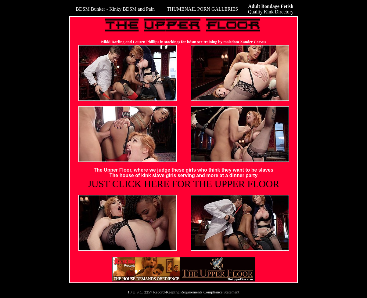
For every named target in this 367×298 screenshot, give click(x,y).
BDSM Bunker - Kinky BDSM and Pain (115, 9)
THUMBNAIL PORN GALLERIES (202, 9)
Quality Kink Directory (270, 9)
